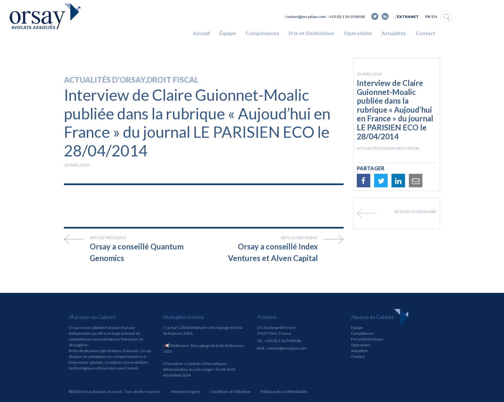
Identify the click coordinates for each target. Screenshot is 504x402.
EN (434, 16)
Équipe (228, 33)
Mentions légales (186, 391)
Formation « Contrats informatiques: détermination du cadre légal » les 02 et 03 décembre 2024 (199, 369)
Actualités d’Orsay (104, 79)
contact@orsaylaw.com (306, 16)
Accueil (201, 33)
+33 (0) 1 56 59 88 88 (347, 16)
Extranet (408, 16)
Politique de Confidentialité (283, 391)
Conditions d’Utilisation (230, 391)
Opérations (358, 33)
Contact (425, 33)
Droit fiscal (173, 79)
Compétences (262, 33)
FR (427, 16)
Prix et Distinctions (311, 33)
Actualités (394, 33)
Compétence (362, 333)
